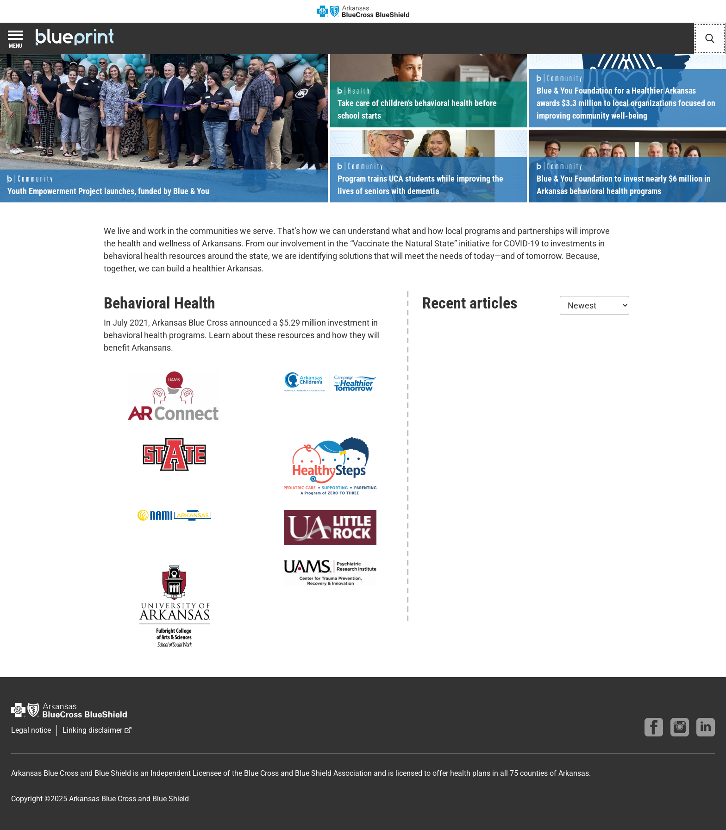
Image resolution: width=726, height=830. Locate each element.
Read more (164, 128)
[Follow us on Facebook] (654, 727)
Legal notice (31, 730)
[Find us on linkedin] (705, 727)
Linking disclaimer (92, 730)
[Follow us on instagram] (679, 727)
